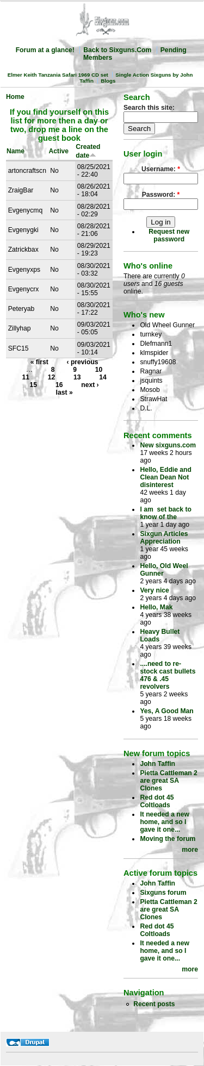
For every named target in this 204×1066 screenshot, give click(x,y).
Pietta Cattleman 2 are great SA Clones (168, 780)
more (190, 849)
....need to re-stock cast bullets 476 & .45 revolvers (167, 675)
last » (64, 392)
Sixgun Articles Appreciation (164, 537)
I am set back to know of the (165, 513)
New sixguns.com (168, 445)
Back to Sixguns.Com (117, 50)
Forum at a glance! (45, 50)
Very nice (154, 590)
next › (89, 385)
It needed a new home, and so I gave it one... (164, 822)
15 (34, 385)
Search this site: (149, 107)
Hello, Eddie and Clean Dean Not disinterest (165, 477)
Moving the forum (167, 839)
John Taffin (157, 764)
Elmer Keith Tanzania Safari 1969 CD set (58, 75)
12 (51, 377)
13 (77, 377)
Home (15, 97)
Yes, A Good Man (166, 711)
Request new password (169, 235)
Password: (161, 194)
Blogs (108, 81)
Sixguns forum (163, 892)
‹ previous (82, 362)
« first (39, 362)
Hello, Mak (156, 607)
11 (25, 377)
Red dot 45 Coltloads (157, 801)
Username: (160, 169)
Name (15, 151)
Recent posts (154, 1004)
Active (59, 151)
